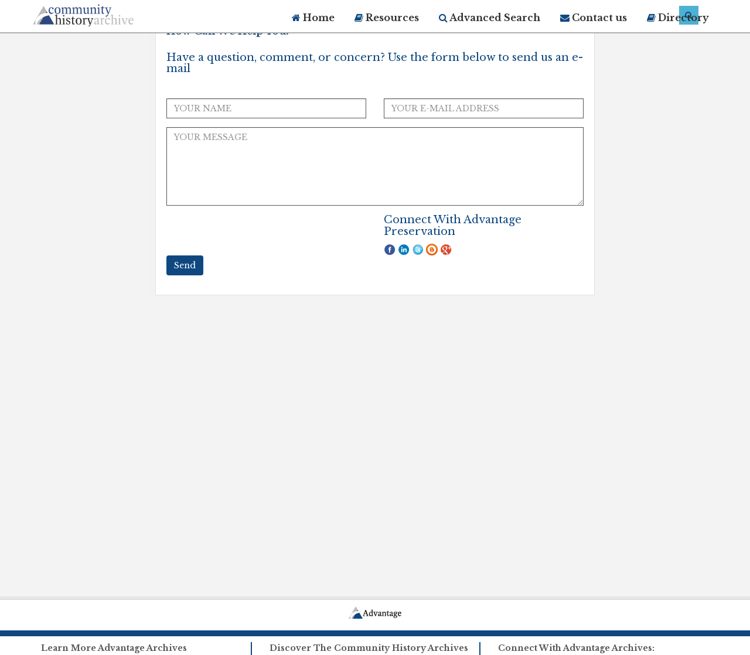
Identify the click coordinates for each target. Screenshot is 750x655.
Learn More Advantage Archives (114, 648)
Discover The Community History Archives (369, 648)
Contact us (593, 17)
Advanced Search (489, 17)
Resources (386, 17)
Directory (678, 17)
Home (313, 17)
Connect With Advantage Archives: (576, 648)
